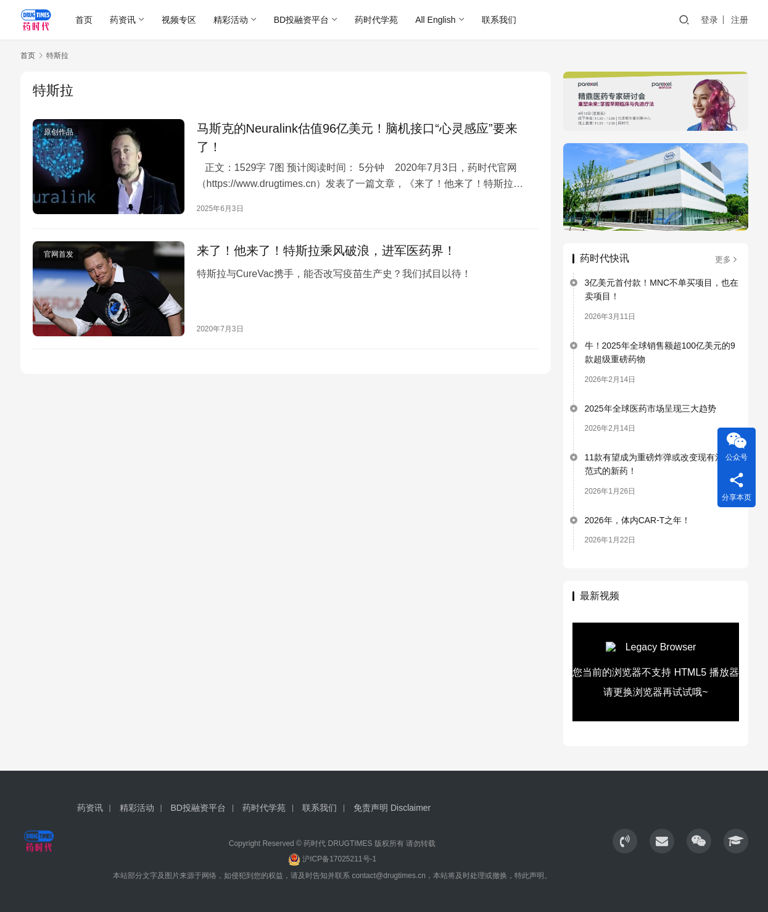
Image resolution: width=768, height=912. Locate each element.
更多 (727, 259)
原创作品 (58, 132)
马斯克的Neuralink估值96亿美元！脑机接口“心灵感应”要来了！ (357, 138)
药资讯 (123, 20)
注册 (739, 20)
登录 (709, 20)
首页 (84, 20)
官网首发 (58, 254)
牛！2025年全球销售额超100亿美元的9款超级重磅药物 (660, 352)
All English (435, 20)
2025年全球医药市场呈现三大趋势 (650, 408)
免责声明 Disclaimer (392, 808)
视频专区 (179, 20)
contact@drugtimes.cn (389, 875)
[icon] (625, 841)
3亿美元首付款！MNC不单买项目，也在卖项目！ (662, 289)
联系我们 (499, 20)
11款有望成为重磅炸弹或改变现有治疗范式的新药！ (659, 464)
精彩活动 (230, 20)
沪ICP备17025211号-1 (339, 859)
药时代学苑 (376, 20)
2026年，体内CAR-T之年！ (638, 520)
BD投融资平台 (301, 20)
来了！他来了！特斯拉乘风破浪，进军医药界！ (326, 250)
